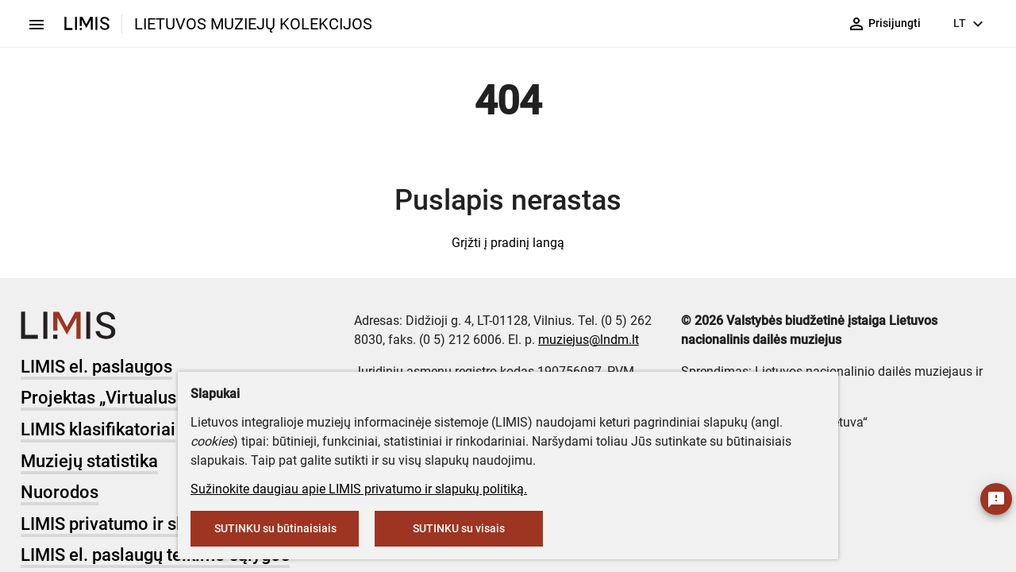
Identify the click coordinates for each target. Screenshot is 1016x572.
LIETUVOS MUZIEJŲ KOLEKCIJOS (253, 23)
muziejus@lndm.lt (588, 339)
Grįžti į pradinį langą (508, 242)
